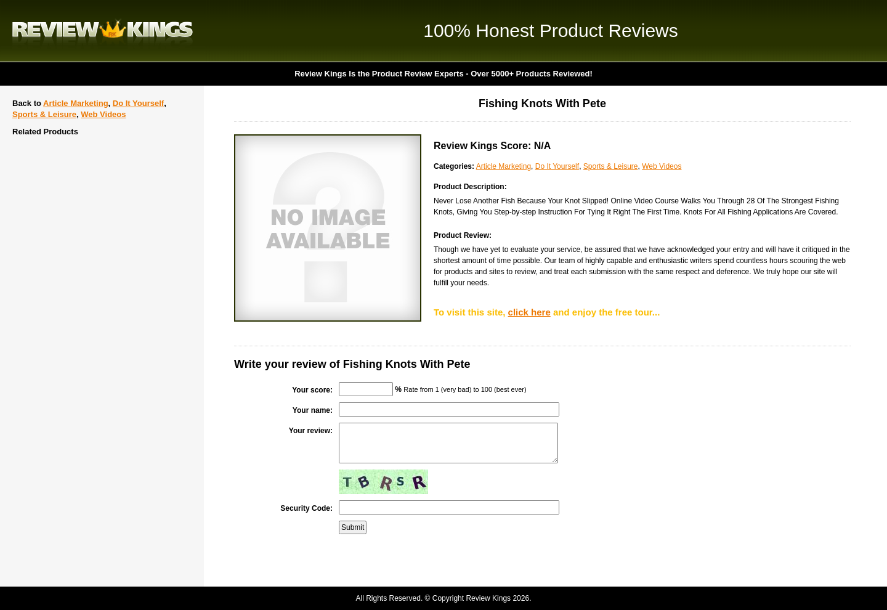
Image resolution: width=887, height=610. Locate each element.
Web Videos (103, 114)
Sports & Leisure (44, 114)
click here (529, 312)
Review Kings (102, 31)
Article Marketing (75, 103)
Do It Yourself (138, 103)
